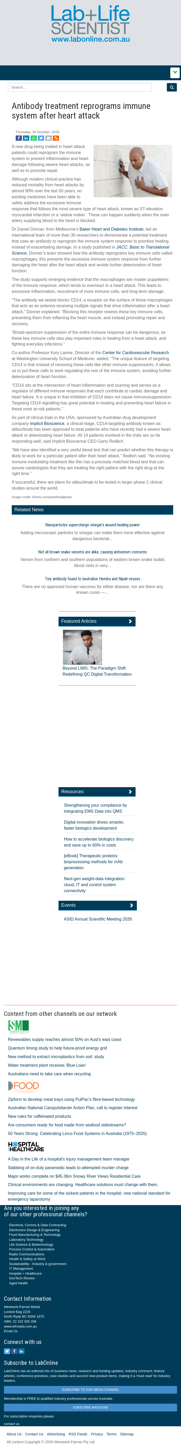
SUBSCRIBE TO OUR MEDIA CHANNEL (90, 1390)
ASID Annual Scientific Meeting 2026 (98, 919)
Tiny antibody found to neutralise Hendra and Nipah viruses (92, 578)
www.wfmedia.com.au (20, 1326)
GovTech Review (22, 1278)
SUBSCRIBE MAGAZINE (90, 1407)
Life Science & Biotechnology (31, 1244)
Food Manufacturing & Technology (35, 1235)
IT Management (21, 1268)
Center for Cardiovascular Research (135, 352)
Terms (111, 1434)
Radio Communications (26, 1254)
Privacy (97, 1434)
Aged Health (18, 1283)
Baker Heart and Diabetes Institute (111, 229)
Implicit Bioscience (47, 423)
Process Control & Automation (31, 1249)
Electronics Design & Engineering (34, 1230)
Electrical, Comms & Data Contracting (37, 1225)
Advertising (56, 1434)
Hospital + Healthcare (25, 1273)
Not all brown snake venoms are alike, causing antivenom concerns (92, 552)
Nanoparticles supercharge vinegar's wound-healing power (92, 524)
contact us (11, 1424)
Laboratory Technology (26, 1240)
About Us (14, 1434)
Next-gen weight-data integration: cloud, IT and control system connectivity (94, 885)
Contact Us (34, 1434)
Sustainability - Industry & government (37, 1264)
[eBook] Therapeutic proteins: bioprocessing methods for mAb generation (93, 862)
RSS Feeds (78, 1434)
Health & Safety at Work (27, 1259)
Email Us (10, 1331)
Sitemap (126, 1434)
